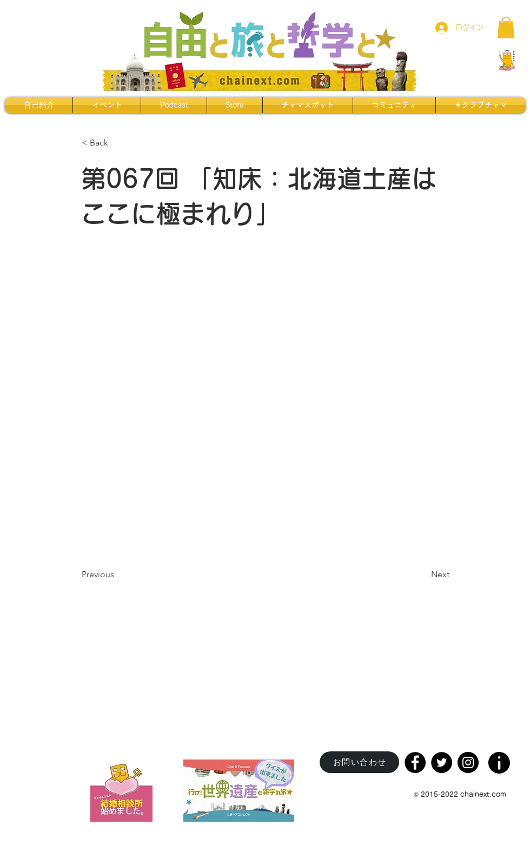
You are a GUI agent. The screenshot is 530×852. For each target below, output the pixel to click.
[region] (500, 759)
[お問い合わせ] (359, 762)
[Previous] (117, 574)
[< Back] (117, 143)
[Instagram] (468, 762)
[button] (506, 27)
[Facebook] (415, 762)
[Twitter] (441, 762)
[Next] (422, 574)
